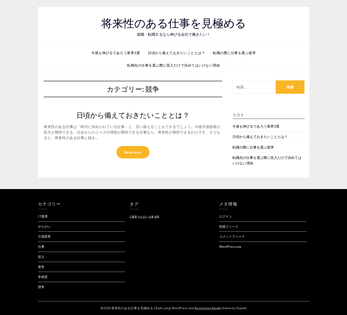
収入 (41, 257)
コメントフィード (232, 236)
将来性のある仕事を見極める (173, 23)
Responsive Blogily (208, 308)
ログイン (225, 216)
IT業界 (43, 216)
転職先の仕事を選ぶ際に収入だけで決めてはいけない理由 (173, 65)
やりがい (44, 226)
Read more (132, 152)
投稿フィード (228, 226)
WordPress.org (230, 246)
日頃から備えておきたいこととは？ (176, 53)
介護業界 (44, 236)
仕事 (41, 246)
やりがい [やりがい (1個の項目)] (143, 216)
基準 (41, 267)
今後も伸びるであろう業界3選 (115, 53)
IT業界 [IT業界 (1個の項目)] (133, 216)
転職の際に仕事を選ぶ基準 (234, 53)
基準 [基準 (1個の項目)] (156, 216)
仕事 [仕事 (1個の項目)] (151, 216)
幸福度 (43, 277)
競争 (41, 287)
